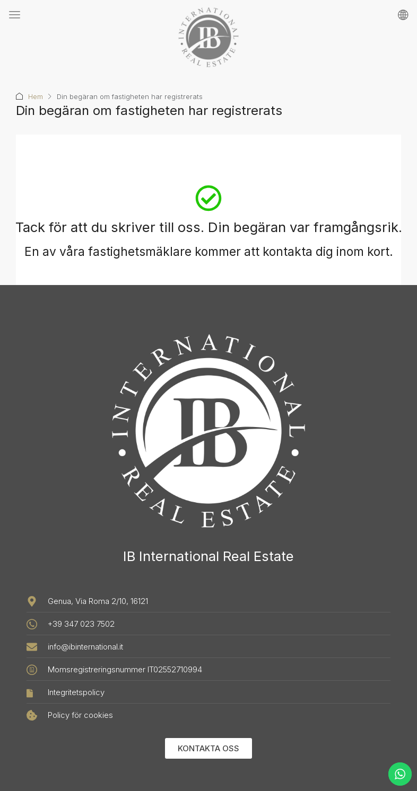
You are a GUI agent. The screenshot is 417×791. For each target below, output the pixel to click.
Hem (35, 96)
